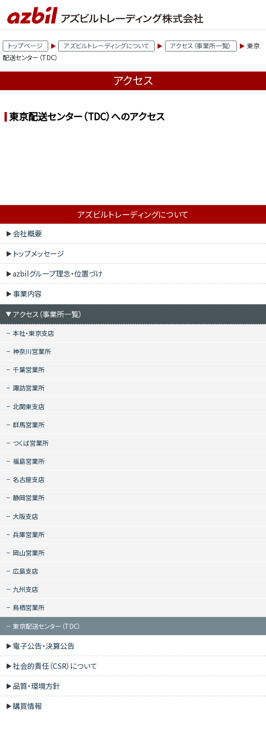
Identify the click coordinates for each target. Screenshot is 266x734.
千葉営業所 (29, 369)
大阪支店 (25, 516)
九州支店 (25, 589)
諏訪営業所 (29, 387)
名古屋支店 (29, 479)
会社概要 (27, 233)
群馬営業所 (29, 424)
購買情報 (27, 705)
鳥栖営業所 (29, 607)
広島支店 (25, 570)
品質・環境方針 (36, 685)
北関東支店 (29, 406)
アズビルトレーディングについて (107, 45)
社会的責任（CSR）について (55, 665)
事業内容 (27, 293)
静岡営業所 (29, 497)
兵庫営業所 (29, 534)
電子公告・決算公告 (44, 645)
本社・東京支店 (33, 333)
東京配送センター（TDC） (47, 626)
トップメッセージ (38, 253)
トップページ (25, 45)
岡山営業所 (29, 552)
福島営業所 (29, 461)
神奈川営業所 (32, 351)
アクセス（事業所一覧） (200, 45)
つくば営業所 (31, 442)
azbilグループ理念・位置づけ (58, 273)
